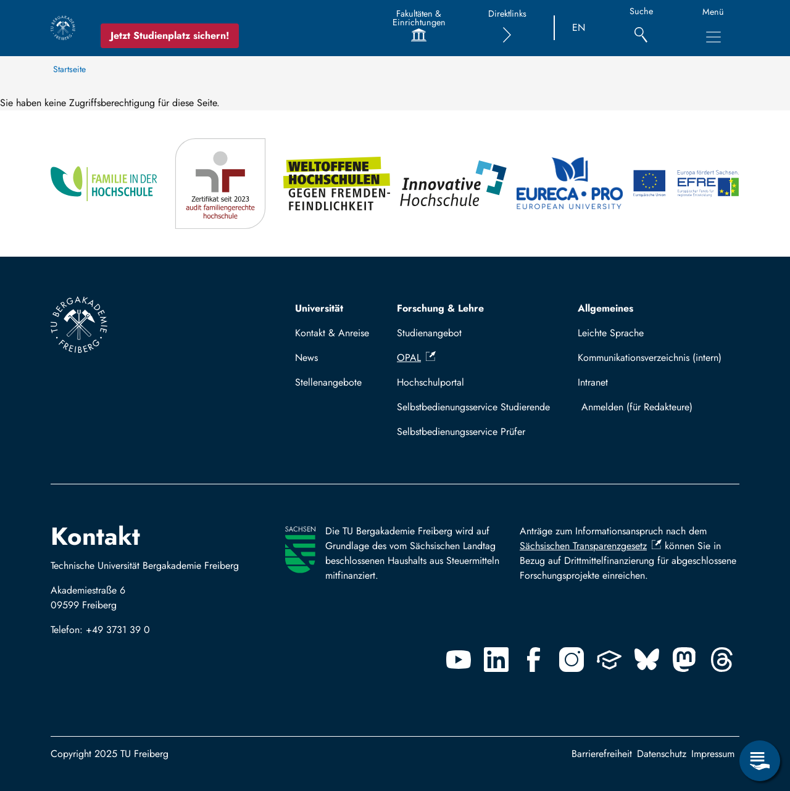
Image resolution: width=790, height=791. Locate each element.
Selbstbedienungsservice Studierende (473, 407)
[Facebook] (534, 659)
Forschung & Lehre (440, 308)
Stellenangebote (328, 382)
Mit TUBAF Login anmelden (655, 407)
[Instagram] (571, 659)
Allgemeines (605, 308)
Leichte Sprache (611, 333)
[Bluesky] (646, 659)
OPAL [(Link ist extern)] (416, 357)
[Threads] (722, 659)
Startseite (69, 69)
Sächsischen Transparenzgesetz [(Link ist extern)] (591, 546)
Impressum (712, 754)
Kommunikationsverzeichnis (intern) (649, 357)
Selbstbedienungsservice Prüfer (461, 431)
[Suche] (641, 28)
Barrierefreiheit (602, 754)
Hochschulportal (430, 382)
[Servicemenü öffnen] (759, 760)
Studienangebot (429, 333)
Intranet (593, 382)
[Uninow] (609, 659)
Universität (319, 308)
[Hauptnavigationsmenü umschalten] (713, 37)
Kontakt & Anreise (332, 333)
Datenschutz (661, 754)
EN (578, 27)
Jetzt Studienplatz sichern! (169, 35)
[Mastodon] (684, 659)
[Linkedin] (496, 659)
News (306, 357)
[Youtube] (458, 659)
